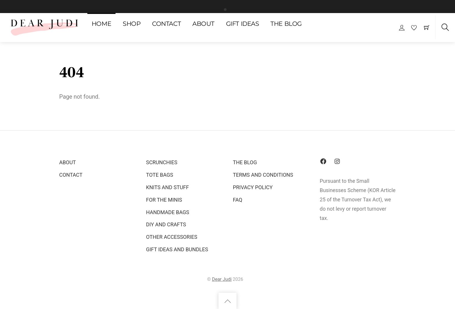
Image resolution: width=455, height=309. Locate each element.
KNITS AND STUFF (167, 187)
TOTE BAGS (159, 175)
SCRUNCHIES (161, 162)
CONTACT (166, 23)
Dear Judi (222, 279)
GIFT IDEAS (242, 23)
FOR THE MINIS (164, 200)
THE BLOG (286, 23)
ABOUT (203, 23)
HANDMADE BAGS (167, 212)
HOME (101, 23)
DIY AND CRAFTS (166, 224)
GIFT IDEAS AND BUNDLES (177, 249)
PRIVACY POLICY (253, 187)
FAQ (237, 200)
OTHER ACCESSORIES (171, 237)
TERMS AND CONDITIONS (263, 175)
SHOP (131, 23)
